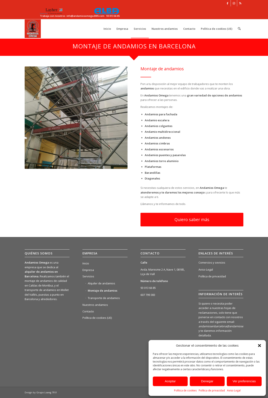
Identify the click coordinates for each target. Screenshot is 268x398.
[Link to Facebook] (227, 3)
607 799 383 (147, 295)
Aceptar (170, 381)
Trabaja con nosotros (52, 16)
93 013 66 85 (148, 288)
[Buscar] (239, 28)
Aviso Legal (234, 390)
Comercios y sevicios (212, 262)
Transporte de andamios (104, 298)
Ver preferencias (244, 381)
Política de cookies (185, 390)
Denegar (207, 381)
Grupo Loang (43, 392)
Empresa (88, 270)
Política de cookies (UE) (97, 318)
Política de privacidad (212, 390)
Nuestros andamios (95, 305)
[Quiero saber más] (191, 219)
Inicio (85, 263)
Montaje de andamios (102, 290)
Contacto (88, 311)
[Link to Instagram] (234, 3)
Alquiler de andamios (101, 283)
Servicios (88, 276)
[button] (259, 345)
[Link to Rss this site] (240, 3)
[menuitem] (107, 28)
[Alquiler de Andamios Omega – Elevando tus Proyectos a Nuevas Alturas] (33, 28)
